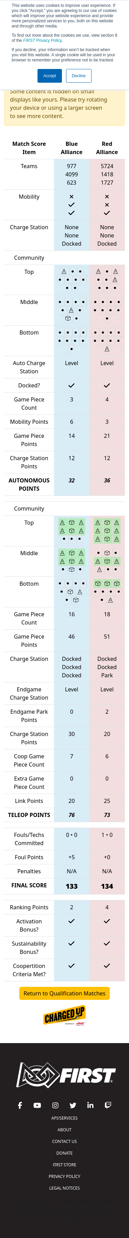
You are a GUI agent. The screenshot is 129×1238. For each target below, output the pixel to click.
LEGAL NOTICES (64, 1188)
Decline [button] (79, 75)
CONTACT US (64, 1141)
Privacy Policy (42, 40)
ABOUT (64, 1130)
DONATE (64, 1153)
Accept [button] (49, 75)
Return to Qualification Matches (65, 993)
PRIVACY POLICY (64, 1176)
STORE (64, 1165)
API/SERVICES (64, 1118)
